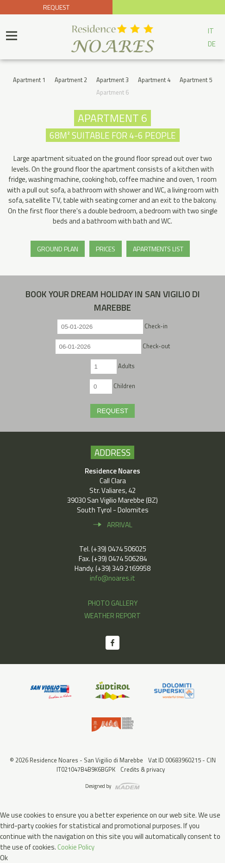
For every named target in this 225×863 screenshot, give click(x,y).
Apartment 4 (154, 79)
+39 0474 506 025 (168, 7)
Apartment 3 (112, 79)
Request (56, 7)
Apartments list (158, 249)
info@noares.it (112, 578)
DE (212, 43)
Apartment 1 (29, 79)
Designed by (98, 786)
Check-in (156, 326)
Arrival (119, 524)
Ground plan (57, 249)
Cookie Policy (75, 847)
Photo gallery (113, 603)
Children (124, 385)
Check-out (156, 346)
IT (211, 31)
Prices (105, 249)
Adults (126, 366)
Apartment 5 (196, 79)
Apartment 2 (71, 79)
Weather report (112, 615)
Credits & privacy (142, 769)
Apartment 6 (112, 92)
